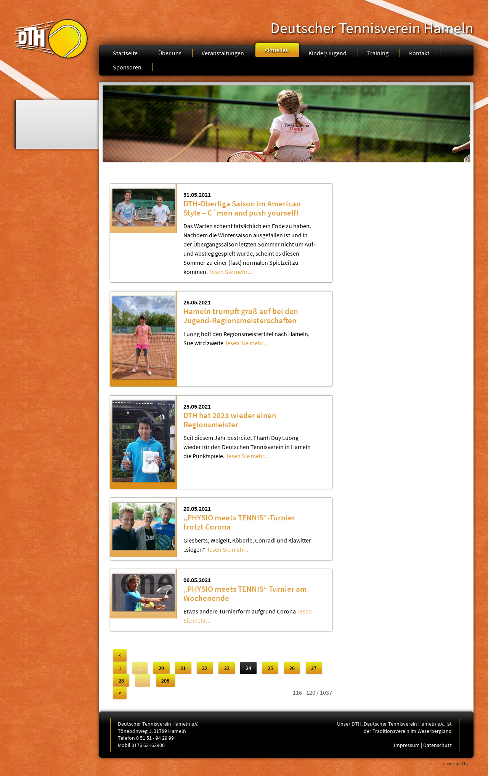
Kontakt (419, 53)
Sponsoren (127, 67)
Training (377, 53)
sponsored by (456, 764)
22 (204, 668)
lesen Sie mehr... (231, 271)
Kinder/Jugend (327, 53)
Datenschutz (437, 745)
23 (227, 668)
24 (248, 668)
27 (313, 668)
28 (121, 680)
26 (292, 668)
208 (165, 680)
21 (183, 668)
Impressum (407, 745)
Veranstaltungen (223, 53)
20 (161, 668)
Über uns (169, 53)
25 (270, 668)
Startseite (125, 53)
